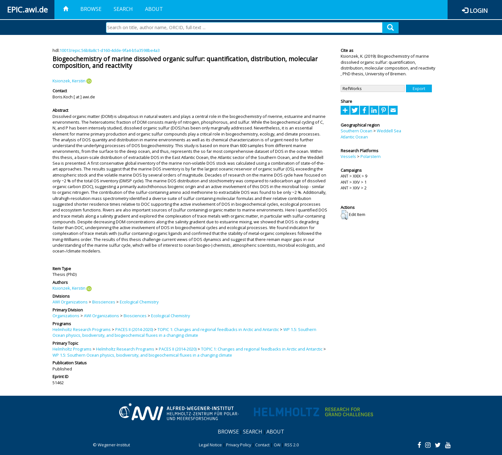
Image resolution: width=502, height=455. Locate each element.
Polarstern (370, 156)
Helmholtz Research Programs (82, 329)
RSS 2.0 (292, 445)
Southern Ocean (356, 131)
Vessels (348, 156)
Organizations (66, 315)
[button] (344, 215)
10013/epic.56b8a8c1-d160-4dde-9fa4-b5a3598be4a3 (110, 50)
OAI (277, 445)
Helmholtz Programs (72, 349)
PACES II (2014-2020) (134, 329)
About (154, 8)
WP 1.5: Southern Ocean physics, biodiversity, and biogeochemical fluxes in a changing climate (184, 332)
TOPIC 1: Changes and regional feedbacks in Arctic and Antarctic (218, 329)
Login (479, 10)
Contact (262, 445)
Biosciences (103, 302)
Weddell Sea (389, 131)
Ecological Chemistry (139, 302)
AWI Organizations (70, 302)
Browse (90, 8)
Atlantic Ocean (354, 137)
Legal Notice (210, 445)
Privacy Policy (238, 445)
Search (123, 8)
